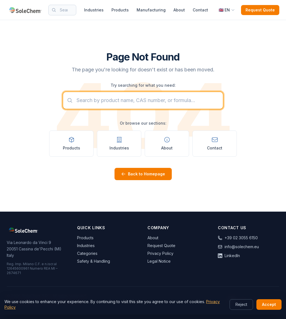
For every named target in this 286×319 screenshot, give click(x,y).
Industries (94, 10)
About (179, 10)
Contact (200, 10)
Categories (87, 253)
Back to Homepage (143, 173)
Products (120, 10)
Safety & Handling (93, 261)
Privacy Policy (160, 253)
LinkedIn (229, 255)
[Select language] (227, 10)
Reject (241, 304)
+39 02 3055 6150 (238, 237)
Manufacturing (151, 10)
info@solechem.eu (238, 246)
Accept (269, 304)
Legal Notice (159, 261)
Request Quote (260, 10)
